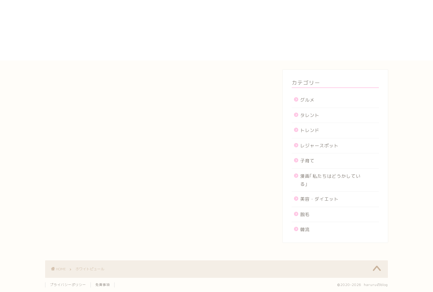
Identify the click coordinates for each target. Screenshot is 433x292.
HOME (300, 3)
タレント (309, 115)
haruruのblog (68, 10)
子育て (307, 161)
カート (301, 22)
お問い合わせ (308, 15)
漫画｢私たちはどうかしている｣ (330, 180)
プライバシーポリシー (318, 36)
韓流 (305, 229)
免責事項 (102, 284)
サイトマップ (308, 29)
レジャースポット (319, 146)
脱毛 (305, 214)
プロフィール (308, 43)
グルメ (307, 100)
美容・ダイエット (319, 199)
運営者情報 (306, 57)
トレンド (309, 130)
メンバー (303, 50)
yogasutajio (308, 9)
